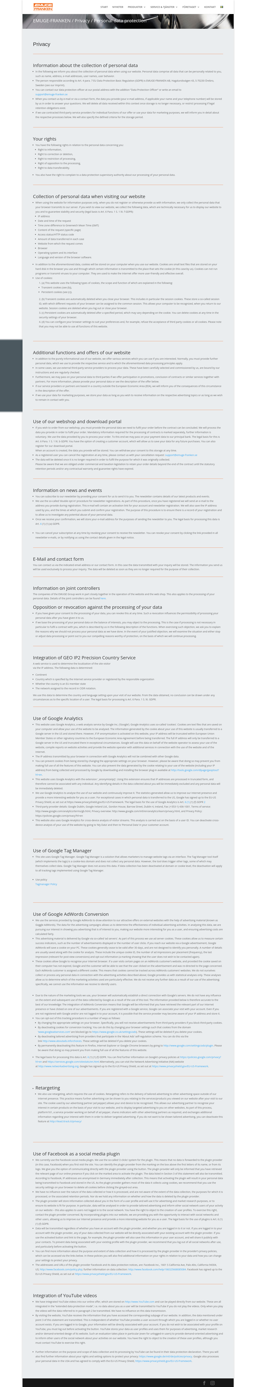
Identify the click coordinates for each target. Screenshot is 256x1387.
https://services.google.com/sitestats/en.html (73, 1061)
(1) (188, 802)
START (104, 7)
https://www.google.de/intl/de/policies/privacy (165, 1356)
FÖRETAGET (189, 7)
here (103, 598)
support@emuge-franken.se (52, 94)
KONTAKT (210, 7)
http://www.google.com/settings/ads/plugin (188, 1045)
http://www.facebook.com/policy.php (61, 1269)
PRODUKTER (135, 7)
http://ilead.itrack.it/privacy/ (66, 1121)
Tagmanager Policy (46, 884)
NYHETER (117, 7)
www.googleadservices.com (54, 1031)
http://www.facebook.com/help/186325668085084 (157, 1269)
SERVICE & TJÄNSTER (162, 7)
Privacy (82, 20)
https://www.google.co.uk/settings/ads (114, 1031)
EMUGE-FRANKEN (52, 20)
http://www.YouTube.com (139, 1301)
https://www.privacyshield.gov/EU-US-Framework (180, 1066)
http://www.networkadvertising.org (58, 1066)
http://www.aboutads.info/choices (62, 1041)
